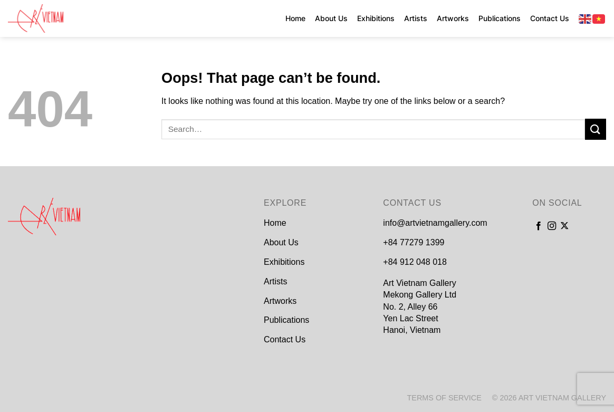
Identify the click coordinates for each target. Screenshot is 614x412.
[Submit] (595, 129)
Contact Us (549, 18)
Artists (415, 18)
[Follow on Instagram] (552, 226)
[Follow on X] (564, 226)
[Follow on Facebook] (538, 226)
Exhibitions (376, 18)
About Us (331, 18)
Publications (499, 18)
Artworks (453, 18)
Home (295, 18)
